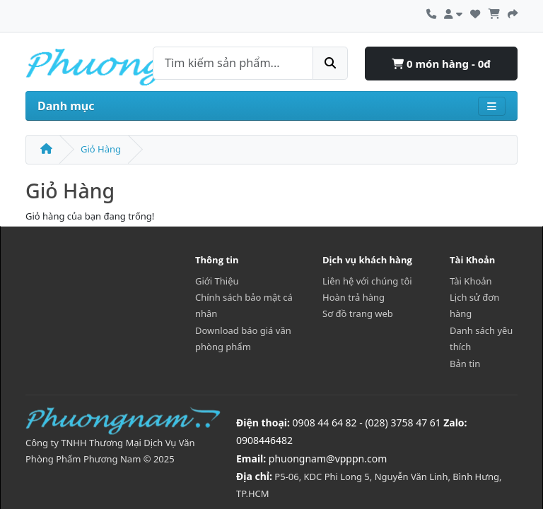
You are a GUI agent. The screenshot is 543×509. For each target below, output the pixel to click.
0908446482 (264, 440)
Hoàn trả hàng (353, 297)
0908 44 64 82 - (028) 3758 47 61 (367, 422)
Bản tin (465, 363)
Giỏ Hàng (101, 149)
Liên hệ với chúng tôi (367, 281)
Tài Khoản (471, 281)
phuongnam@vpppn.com (328, 458)
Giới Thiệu (217, 281)
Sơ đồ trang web (357, 313)
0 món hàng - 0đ (441, 63)
